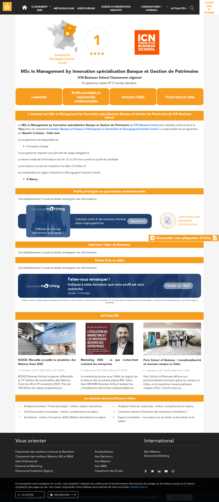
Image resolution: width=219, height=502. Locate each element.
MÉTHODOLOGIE (64, 8)
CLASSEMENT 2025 (39, 8)
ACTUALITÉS (178, 8)
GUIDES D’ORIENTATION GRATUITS (115, 8)
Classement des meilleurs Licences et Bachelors (44, 452)
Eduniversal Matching (28, 466)
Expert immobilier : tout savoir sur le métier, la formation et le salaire (156, 419)
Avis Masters (103, 461)
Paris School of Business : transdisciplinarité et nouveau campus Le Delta (172, 362)
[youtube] (166, 472)
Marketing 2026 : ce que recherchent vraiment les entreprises (109, 362)
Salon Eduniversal (26, 461)
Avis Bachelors (104, 456)
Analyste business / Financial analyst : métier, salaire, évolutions (63, 406)
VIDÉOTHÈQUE (86, 8)
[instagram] (173, 472)
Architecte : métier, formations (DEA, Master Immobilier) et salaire (65, 417)
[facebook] (145, 472)
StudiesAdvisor (104, 452)
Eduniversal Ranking (156, 456)
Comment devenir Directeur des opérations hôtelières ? (153, 412)
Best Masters (152, 452)
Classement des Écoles (109, 471)
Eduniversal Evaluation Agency (34, 471)
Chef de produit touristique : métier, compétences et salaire (61, 412)
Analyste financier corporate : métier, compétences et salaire (155, 406)
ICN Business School (146, 125)
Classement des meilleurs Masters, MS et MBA (44, 456)
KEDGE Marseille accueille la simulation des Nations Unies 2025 (47, 362)
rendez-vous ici (138, 487)
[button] (50, 8)
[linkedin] (159, 472)
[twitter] (152, 472)
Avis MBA (101, 466)
